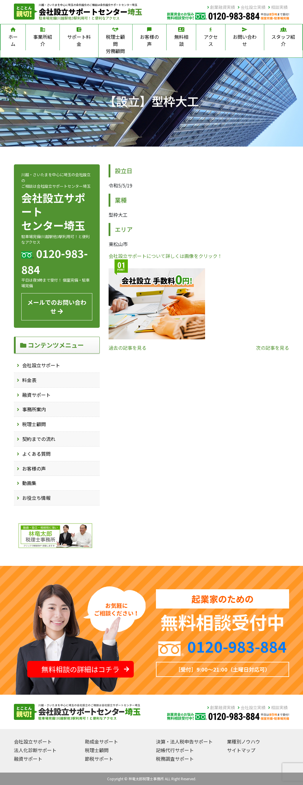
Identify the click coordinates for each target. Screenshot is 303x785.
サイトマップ (241, 750)
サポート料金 (79, 37)
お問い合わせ (245, 37)
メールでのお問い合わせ (56, 306)
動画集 (29, 483)
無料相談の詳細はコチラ (85, 669)
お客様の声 (149, 37)
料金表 (29, 379)
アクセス (211, 37)
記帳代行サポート (175, 750)
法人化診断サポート (35, 750)
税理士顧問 (34, 424)
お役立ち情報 (36, 497)
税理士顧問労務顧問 (115, 40)
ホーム (13, 37)
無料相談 (181, 37)
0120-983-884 (237, 646)
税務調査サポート (175, 758)
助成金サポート (101, 741)
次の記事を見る (272, 347)
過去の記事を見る (127, 347)
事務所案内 (34, 409)
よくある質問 (36, 453)
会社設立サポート (41, 365)
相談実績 (278, 7)
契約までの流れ (38, 438)
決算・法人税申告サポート (184, 741)
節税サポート (99, 758)
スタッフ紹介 (283, 37)
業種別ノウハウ (243, 741)
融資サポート (36, 394)
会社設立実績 (251, 7)
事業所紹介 (42, 37)
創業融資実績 (221, 7)
